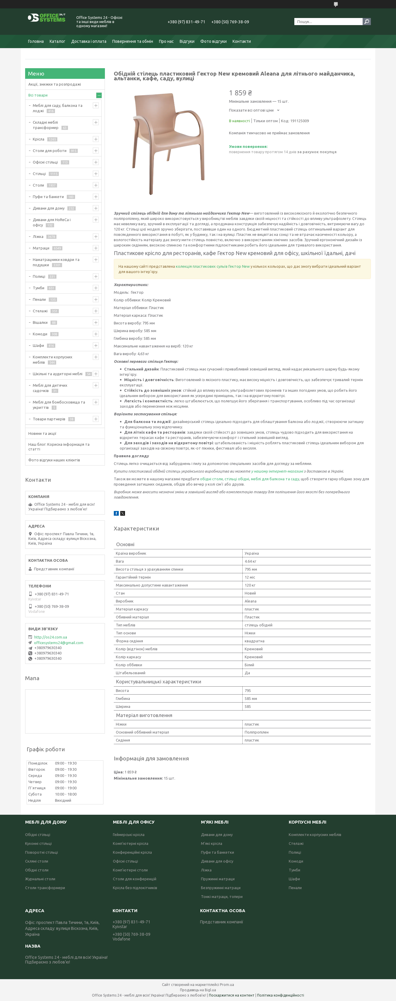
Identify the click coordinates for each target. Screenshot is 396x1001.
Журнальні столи (40, 879)
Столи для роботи (49, 150)
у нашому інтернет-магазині (277, 471)
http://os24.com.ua (50, 637)
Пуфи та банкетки (217, 852)
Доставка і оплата (88, 41)
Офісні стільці (45, 162)
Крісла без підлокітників (135, 888)
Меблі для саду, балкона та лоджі (57, 108)
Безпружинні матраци (221, 888)
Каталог (57, 41)
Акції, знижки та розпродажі (54, 84)
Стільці (39, 174)
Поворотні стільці (41, 852)
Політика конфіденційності (280, 995)
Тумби (38, 288)
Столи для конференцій (134, 879)
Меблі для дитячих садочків (50, 388)
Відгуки (187, 41)
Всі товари (38, 95)
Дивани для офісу (217, 861)
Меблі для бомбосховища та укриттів (59, 404)
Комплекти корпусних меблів (52, 359)
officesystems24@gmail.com (58, 643)
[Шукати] (367, 21)
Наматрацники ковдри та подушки (56, 262)
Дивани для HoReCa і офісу (52, 222)
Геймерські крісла (129, 834)
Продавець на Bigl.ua (198, 990)
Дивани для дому (48, 208)
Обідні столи (36, 870)
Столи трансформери (45, 888)
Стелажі (40, 311)
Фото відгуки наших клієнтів (54, 460)
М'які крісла (211, 843)
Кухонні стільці (38, 843)
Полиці (39, 276)
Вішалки (40, 322)
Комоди (40, 334)
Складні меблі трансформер (46, 125)
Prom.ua (227, 985)
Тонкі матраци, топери (222, 896)
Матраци (41, 248)
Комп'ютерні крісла (130, 843)
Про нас (166, 41)
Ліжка (38, 236)
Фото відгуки (213, 41)
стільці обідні (237, 479)
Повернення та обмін (132, 41)
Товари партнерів (49, 419)
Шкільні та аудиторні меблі (57, 374)
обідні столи (211, 479)
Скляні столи (36, 861)
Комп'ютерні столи (130, 870)
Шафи (38, 345)
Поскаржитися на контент (231, 995)
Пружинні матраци (218, 879)
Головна (36, 41)
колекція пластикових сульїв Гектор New (213, 266)
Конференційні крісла (132, 852)
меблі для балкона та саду (275, 479)
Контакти (242, 41)
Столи (38, 185)
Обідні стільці (37, 834)
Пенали (39, 299)
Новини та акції (42, 433)
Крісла (38, 139)
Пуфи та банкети (48, 197)
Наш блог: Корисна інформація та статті (59, 446)
